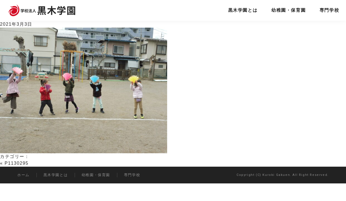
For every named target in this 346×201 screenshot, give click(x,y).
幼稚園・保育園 (288, 10)
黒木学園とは (243, 10)
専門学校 (329, 10)
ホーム (23, 175)
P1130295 (17, 163)
